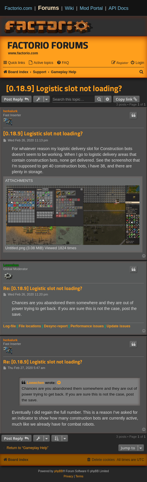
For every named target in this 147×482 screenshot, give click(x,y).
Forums (48, 8)
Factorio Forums (48, 45)
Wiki (69, 8)
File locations (30, 326)
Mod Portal (91, 8)
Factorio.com (18, 8)
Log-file (9, 326)
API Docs (119, 8)
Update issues (118, 326)
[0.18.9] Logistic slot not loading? (64, 88)
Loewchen (11, 265)
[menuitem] (40, 63)
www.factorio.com (23, 53)
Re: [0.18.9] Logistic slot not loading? (42, 288)
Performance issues (87, 326)
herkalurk (10, 111)
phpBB (58, 471)
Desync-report (56, 326)
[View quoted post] (59, 383)
